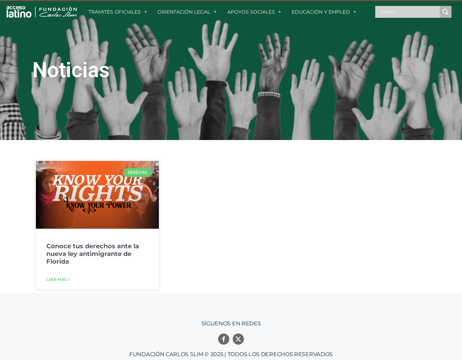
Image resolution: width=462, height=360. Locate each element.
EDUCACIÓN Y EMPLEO (324, 12)
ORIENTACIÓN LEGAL (186, 12)
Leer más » (58, 279)
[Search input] (409, 12)
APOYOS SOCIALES (254, 12)
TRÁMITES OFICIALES (117, 12)
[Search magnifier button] (446, 12)
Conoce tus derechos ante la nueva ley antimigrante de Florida (92, 253)
